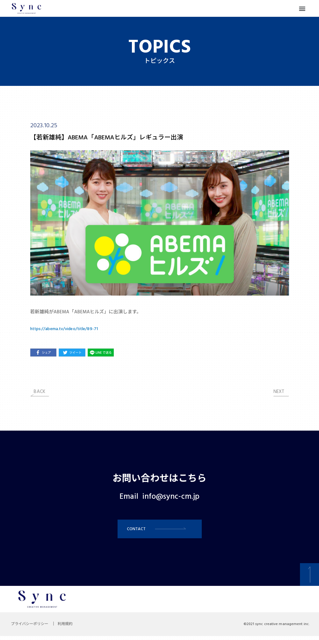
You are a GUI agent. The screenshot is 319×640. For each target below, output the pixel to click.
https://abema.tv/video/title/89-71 (67, 329)
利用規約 (69, 628)
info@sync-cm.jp (171, 497)
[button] (302, 8)
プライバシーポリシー (31, 628)
